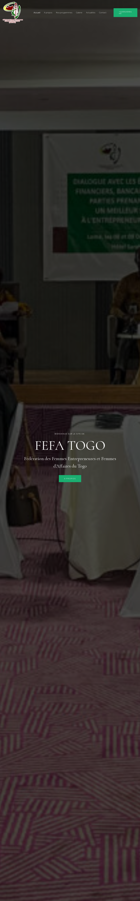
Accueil (37, 12)
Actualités (90, 12)
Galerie (79, 12)
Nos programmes (64, 12)
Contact (102, 12)
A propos (48, 12)
